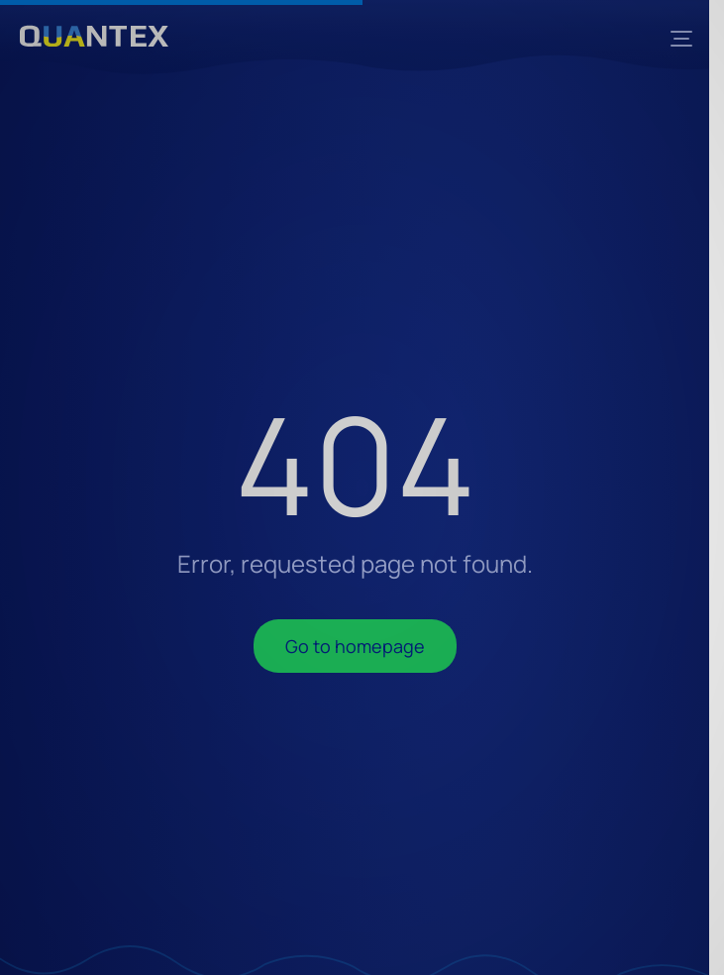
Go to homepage (355, 646)
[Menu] (681, 38)
